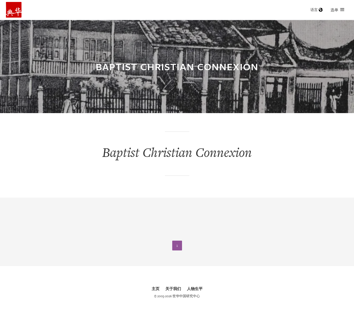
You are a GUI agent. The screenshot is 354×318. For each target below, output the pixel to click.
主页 (155, 288)
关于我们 (173, 288)
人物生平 (195, 288)
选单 (337, 9)
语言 (316, 9)
